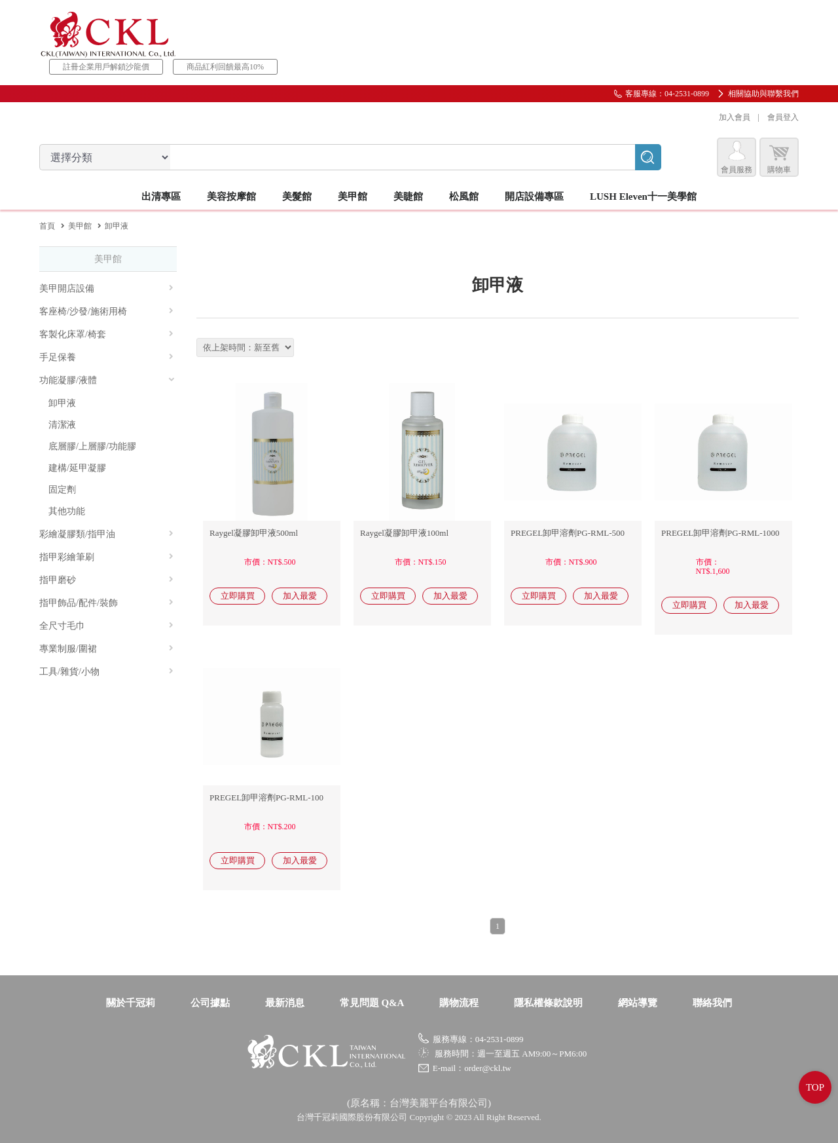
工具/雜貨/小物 (106, 672)
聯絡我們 (712, 1003)
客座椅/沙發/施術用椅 (106, 311)
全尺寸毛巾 (106, 626)
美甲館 (80, 226)
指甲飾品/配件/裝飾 (106, 603)
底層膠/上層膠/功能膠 (92, 446)
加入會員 (734, 117)
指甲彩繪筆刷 (106, 557)
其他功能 (66, 511)
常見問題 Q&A (372, 1003)
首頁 (47, 226)
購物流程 (459, 1003)
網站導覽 (637, 1003)
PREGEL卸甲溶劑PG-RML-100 (266, 797)
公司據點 (210, 1003)
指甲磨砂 (106, 580)
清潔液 (62, 425)
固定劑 (62, 490)
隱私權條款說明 (548, 1003)
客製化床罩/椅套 (106, 334)
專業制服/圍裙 (106, 649)
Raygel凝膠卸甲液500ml (254, 533)
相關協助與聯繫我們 (763, 94)
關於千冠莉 (130, 1003)
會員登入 (783, 117)
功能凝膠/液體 (107, 380)
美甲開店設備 (106, 288)
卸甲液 (62, 403)
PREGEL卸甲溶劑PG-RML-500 (568, 533)
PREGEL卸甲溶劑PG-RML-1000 (720, 533)
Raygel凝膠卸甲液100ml (404, 533)
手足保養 (106, 357)
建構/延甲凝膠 (77, 468)
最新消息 (284, 1003)
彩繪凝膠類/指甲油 (106, 534)
